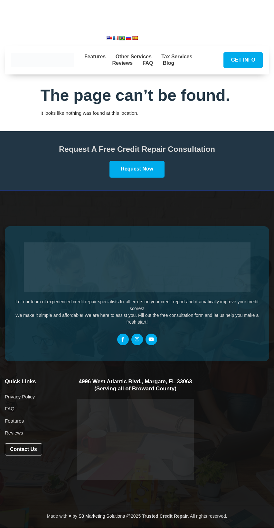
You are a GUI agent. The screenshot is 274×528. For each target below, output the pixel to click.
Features (94, 56)
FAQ (148, 63)
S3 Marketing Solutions (102, 516)
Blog (169, 63)
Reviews (122, 63)
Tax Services (177, 56)
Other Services (133, 56)
